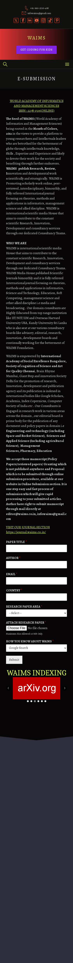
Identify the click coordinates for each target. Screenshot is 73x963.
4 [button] (38, 701)
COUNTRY (14, 590)
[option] (37, 688)
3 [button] (35, 701)
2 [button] (31, 701)
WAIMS (36, 37)
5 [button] (42, 701)
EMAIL (11, 574)
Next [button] (64, 688)
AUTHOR (13, 558)
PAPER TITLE (16, 542)
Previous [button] (8, 688)
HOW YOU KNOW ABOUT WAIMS (30, 641)
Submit (14, 659)
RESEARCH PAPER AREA (24, 607)
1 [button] (28, 701)
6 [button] (45, 701)
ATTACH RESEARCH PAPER (26, 623)
